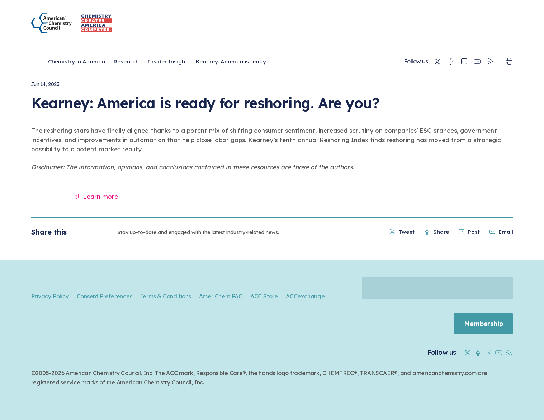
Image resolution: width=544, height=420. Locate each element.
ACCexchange (305, 296)
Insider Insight (167, 61)
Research (126, 61)
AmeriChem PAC (220, 296)
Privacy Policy (50, 296)
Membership (483, 324)
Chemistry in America (76, 61)
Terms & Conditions (165, 296)
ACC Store (264, 296)
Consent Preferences (104, 296)
